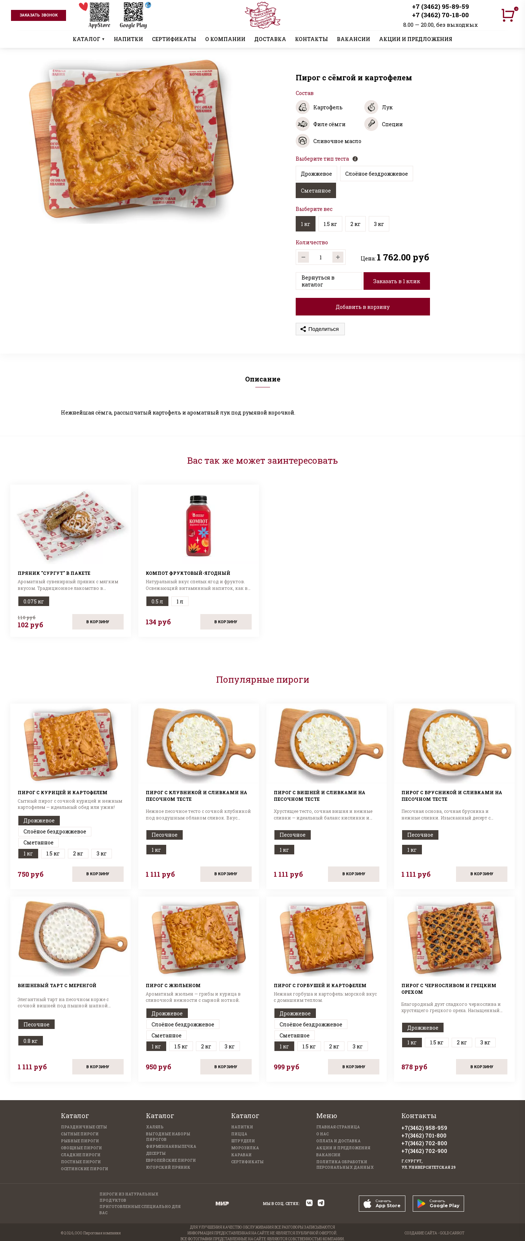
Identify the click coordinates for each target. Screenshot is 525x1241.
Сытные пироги (80, 1134)
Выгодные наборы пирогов (168, 1137)
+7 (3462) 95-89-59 (440, 6)
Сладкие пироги (81, 1155)
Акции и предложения (343, 1148)
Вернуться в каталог (318, 281)
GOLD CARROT (452, 1233)
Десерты (156, 1153)
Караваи (241, 1155)
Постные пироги (81, 1162)
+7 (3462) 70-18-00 (440, 15)
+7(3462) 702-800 (424, 1143)
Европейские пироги (171, 1160)
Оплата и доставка (338, 1141)
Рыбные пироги (80, 1141)
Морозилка (245, 1148)
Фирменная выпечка (171, 1146)
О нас (322, 1134)
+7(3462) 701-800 (423, 1135)
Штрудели (243, 1141)
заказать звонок (38, 15)
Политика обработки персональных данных (345, 1165)
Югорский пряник (168, 1167)
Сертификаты (247, 1162)
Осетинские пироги (84, 1169)
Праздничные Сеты (84, 1127)
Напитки (242, 1127)
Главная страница (338, 1127)
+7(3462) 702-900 (424, 1150)
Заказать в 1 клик (396, 281)
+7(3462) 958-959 (424, 1127)
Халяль (155, 1127)
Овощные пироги (81, 1148)
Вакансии (328, 1155)
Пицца (239, 1134)
